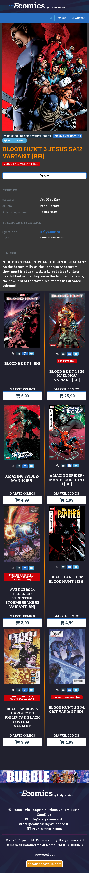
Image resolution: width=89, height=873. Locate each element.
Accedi (78, 18)
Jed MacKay (50, 199)
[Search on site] (51, 18)
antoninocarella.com (44, 864)
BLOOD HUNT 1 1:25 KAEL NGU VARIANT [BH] (66, 375)
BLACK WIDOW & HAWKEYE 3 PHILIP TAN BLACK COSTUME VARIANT (22, 717)
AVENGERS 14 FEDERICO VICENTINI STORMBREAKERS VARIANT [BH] (22, 598)
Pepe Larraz (49, 206)
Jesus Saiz (48, 212)
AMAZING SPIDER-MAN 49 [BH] (22, 478)
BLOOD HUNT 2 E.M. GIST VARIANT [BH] (67, 709)
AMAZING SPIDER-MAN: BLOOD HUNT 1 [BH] (67, 479)
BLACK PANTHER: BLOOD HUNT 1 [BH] (67, 579)
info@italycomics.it (43, 819)
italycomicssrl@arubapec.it (43, 824)
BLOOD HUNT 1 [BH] (22, 363)
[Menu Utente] (73, 7)
